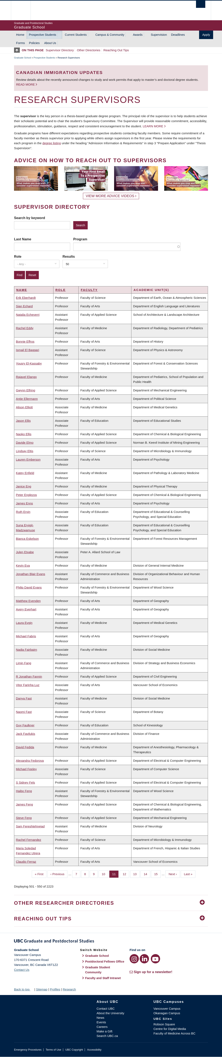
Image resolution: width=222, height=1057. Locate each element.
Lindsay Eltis (24, 451)
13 (136, 874)
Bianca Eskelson (27, 538)
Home (20, 34)
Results (69, 256)
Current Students (76, 34)
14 (147, 874)
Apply (206, 34)
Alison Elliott (24, 407)
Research (69, 989)
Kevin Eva (23, 565)
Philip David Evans (29, 587)
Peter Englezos (26, 495)
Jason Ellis (23, 420)
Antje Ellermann (27, 398)
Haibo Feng (24, 791)
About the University (110, 1013)
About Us (50, 43)
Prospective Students (42, 34)
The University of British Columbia (24, 10)
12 (126, 874)
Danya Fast (24, 698)
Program (80, 239)
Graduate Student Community (97, 970)
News (100, 1017)
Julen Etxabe (25, 552)
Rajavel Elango (26, 377)
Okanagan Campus (167, 1013)
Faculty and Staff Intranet (103, 978)
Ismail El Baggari (27, 350)
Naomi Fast (24, 712)
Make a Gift (104, 1031)
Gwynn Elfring (25, 390)
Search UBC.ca (107, 1036)
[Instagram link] (134, 958)
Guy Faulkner (25, 725)
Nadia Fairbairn (26, 649)
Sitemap (41, 989)
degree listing (52, 143)
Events (101, 1022)
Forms (20, 43)
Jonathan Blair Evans (30, 574)
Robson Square (164, 1024)
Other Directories (88, 50)
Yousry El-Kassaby (29, 363)
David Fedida (25, 747)
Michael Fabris (26, 636)
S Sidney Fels (25, 782)
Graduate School (22, 57)
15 (157, 874)
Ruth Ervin (23, 512)
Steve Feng (24, 818)
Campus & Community (109, 34)
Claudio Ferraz (26, 861)
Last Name (22, 239)
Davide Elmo (24, 442)
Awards (137, 34)
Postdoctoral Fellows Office (104, 961)
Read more (26, 84)
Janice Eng (23, 486)
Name (21, 290)
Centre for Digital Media (170, 1029)
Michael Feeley (26, 769)
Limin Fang (23, 663)
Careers (102, 1026)
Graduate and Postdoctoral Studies (111, 941)
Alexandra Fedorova (30, 760)
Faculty (89, 290)
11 (115, 874)
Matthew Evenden (28, 601)
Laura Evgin (24, 622)
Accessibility (94, 1049)
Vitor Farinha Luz (27, 685)
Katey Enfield (25, 473)
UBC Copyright (74, 1049)
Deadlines (178, 34)
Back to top (23, 989)
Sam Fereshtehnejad (30, 826)
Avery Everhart (26, 609)
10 (105, 874)
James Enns (24, 503)
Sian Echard (24, 306)
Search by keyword (29, 218)
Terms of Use (53, 1049)
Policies (34, 43)
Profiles (55, 989)
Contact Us (21, 969)
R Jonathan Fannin (29, 676)
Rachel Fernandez (28, 839)
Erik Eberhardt (26, 297)
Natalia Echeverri (27, 314)
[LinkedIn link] (144, 958)
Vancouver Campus (167, 1008)
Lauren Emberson (28, 459)
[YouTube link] (155, 958)
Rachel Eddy (24, 328)
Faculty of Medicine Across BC (174, 1033)
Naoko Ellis (23, 434)
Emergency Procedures (27, 1049)
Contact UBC (106, 1008)
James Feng (24, 804)
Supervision (159, 34)
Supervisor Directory (60, 50)
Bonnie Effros (25, 341)
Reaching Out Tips (116, 50)
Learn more (153, 126)
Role (17, 256)
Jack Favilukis (25, 733)
